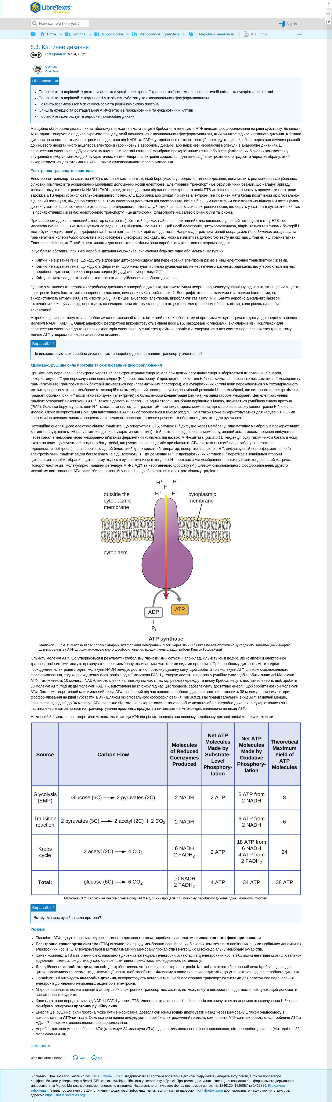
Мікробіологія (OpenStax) (156, 34)
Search (34, 23)
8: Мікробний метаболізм (211, 34)
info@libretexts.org (209, 1090)
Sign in (291, 23)
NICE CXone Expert (107, 1076)
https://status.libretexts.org (65, 1095)
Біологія (75, 34)
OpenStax (51, 66)
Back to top (38, 1045)
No (100, 1058)
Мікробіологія (109, 34)
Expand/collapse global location (299, 33)
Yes (82, 1058)
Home (48, 34)
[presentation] (158, 272)
